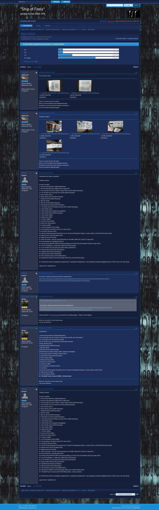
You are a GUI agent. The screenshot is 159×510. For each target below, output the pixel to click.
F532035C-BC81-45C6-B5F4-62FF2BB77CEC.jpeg (84, 134)
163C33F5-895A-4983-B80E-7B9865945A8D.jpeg (53, 134)
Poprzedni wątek (120, 38)
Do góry (23, 486)
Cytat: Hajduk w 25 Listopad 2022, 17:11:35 (54, 300)
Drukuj (136, 67)
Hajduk (24, 173)
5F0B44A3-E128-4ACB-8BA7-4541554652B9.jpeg (84, 93)
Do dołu (23, 67)
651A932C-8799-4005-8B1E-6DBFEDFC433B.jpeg (115, 134)
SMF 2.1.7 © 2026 (23, 505)
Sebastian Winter (28, 297)
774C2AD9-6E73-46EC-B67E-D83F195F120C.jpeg (54, 153)
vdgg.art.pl (111, 21)
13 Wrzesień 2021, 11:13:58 (47, 72)
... (36, 67)
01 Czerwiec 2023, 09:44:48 (46, 389)
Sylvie (84, 29)
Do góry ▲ (137, 505)
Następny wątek (133, 38)
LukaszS (25, 72)
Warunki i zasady (130, 505)
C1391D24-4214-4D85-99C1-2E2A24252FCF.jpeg (54, 93)
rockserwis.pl (55, 315)
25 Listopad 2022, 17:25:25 (46, 296)
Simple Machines (32, 505)
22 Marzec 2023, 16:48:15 (45, 328)
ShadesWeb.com (32, 507)
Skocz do (112, 494)
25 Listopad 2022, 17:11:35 (46, 273)
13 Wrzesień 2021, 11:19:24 (47, 113)
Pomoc (123, 505)
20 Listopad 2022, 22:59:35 (46, 172)
